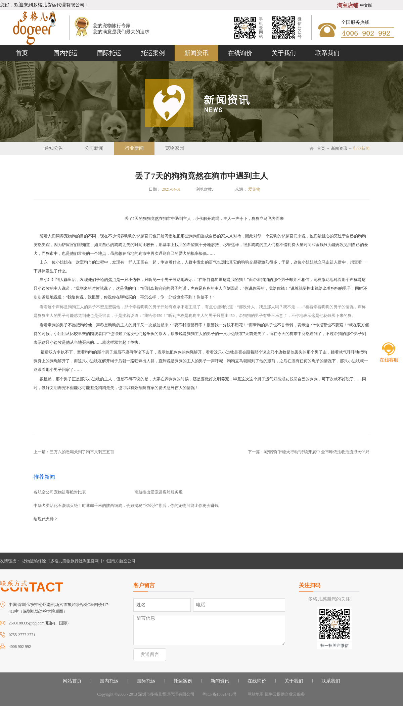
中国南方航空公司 (119, 561)
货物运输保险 (34, 561)
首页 (22, 53)
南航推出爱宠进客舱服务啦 (158, 492)
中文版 (366, 5)
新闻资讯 (339, 148)
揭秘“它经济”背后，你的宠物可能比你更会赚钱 (176, 505)
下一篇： (308, 452)
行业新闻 (361, 148)
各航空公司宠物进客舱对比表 (60, 492)
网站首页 (72, 681)
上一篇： (74, 452)
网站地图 (254, 694)
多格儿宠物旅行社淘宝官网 (74, 561)
